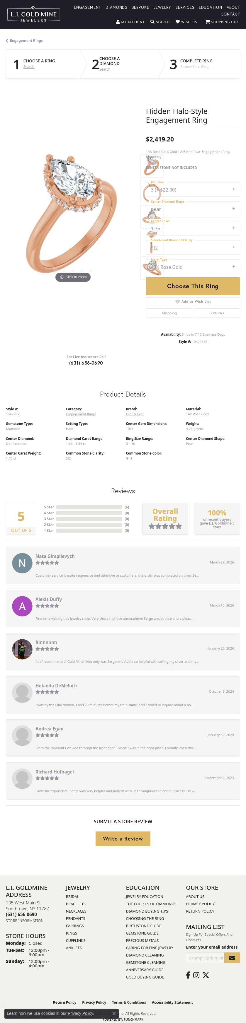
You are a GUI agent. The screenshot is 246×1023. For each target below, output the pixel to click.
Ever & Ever (135, 414)
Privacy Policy (200, 903)
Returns (217, 313)
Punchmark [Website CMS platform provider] (133, 1019)
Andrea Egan (49, 729)
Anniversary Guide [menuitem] (145, 969)
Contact (230, 14)
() (127, 507)
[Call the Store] (21, 914)
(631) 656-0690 (86, 363)
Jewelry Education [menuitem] (144, 896)
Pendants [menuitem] (75, 918)
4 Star (49, 512)
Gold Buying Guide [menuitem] (145, 977)
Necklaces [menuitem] (76, 911)
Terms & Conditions (129, 1002)
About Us (195, 896)
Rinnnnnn (46, 642)
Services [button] (185, 7)
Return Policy (200, 911)
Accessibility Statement (172, 1002)
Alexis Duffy (48, 599)
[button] (130, 22)
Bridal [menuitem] (72, 896)
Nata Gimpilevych (55, 556)
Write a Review (123, 838)
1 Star (49, 530)
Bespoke (140, 7)
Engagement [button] (87, 7)
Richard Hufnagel (54, 772)
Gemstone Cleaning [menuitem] (146, 962)
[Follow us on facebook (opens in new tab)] (188, 975)
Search (29, 67)
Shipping (169, 313)
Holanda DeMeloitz (56, 686)
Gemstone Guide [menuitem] (142, 933)
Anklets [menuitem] (74, 947)
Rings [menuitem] (71, 933)
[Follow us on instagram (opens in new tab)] (196, 975)
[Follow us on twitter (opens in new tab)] (205, 975)
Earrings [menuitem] (75, 925)
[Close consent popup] (114, 1013)
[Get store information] (25, 920)
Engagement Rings (26, 40)
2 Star (49, 524)
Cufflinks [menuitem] (75, 940)
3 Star (49, 518)
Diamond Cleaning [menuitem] (145, 955)
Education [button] (211, 7)
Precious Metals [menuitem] (142, 940)
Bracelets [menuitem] (76, 903)
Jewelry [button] (162, 7)
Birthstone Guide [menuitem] (144, 925)
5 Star (49, 507)
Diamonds (117, 7)
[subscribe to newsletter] (232, 957)
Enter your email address (211, 947)
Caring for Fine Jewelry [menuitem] (150, 947)
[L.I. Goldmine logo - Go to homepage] (34, 14)
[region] (73, 217)
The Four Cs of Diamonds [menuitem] (151, 903)
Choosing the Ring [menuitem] (145, 918)
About (233, 7)
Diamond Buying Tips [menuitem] (147, 911)
